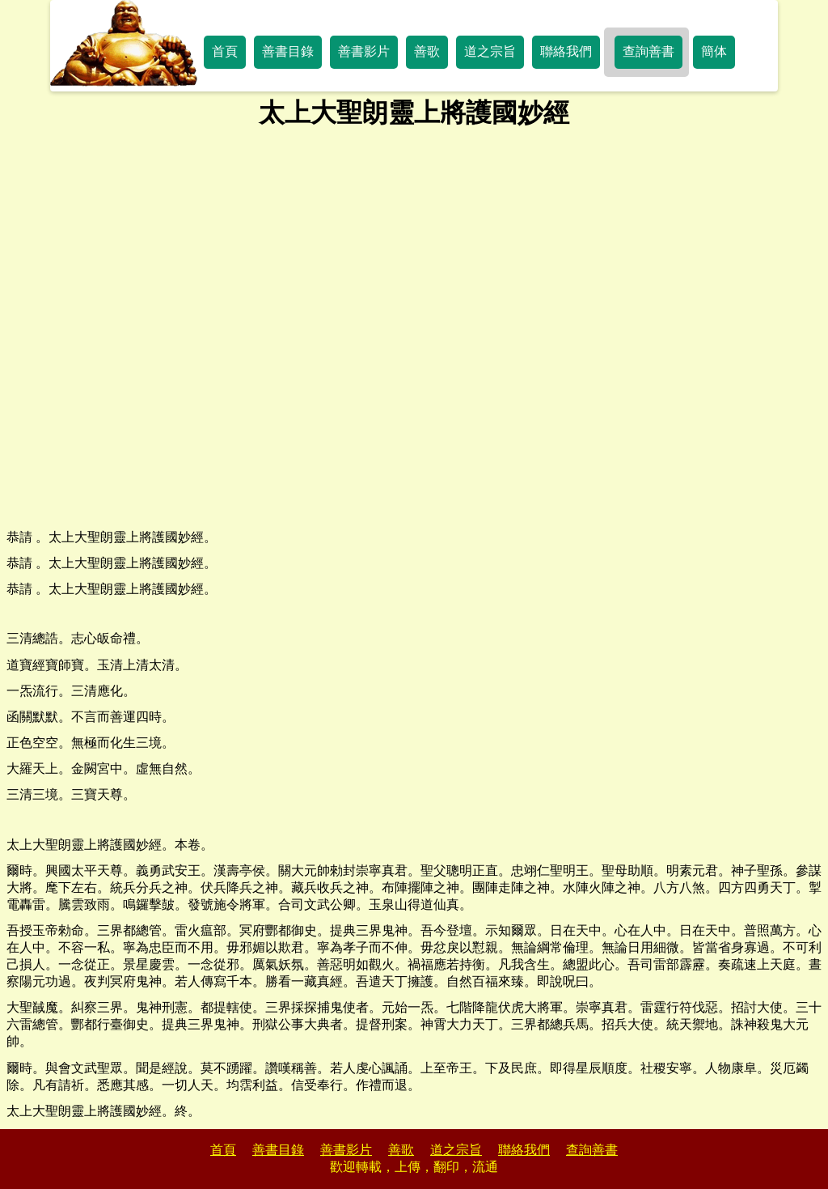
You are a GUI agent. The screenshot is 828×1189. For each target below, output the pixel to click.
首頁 (225, 51)
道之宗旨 (490, 51)
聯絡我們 (566, 51)
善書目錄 (288, 51)
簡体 (714, 51)
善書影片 (364, 51)
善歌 (427, 51)
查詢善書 (648, 51)
